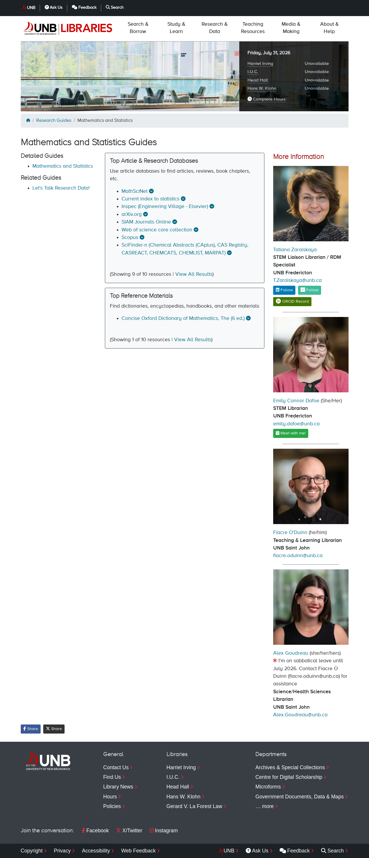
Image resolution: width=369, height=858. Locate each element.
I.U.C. (252, 72)
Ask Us (54, 7)
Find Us (112, 777)
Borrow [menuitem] (138, 28)
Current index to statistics (150, 199)
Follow (284, 290)
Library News (118, 787)
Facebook (95, 830)
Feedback (84, 7)
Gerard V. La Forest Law (194, 806)
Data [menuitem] (215, 28)
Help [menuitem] (329, 28)
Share (30, 729)
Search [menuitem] (332, 851)
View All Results (193, 274)
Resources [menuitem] (253, 28)
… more (264, 806)
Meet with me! (291, 433)
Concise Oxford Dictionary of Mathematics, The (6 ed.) (183, 318)
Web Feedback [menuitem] (138, 851)
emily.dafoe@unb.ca (296, 424)
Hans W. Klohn (261, 88)
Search (115, 7)
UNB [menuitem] (229, 851)
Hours (110, 797)
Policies (112, 806)
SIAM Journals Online (146, 222)
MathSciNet (135, 191)
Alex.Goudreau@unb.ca (300, 714)
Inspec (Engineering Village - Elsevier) (165, 206)
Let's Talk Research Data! (61, 188)
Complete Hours (266, 99)
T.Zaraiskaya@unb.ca (297, 280)
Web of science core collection (157, 230)
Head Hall (257, 80)
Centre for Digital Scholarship (288, 777)
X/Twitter (129, 830)
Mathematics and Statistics (62, 166)
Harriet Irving (260, 63)
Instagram (163, 830)
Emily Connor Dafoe (296, 400)
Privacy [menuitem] (62, 851)
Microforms (268, 787)
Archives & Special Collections (290, 767)
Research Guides (53, 120)
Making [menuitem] (291, 28)
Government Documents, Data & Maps (299, 797)
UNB (31, 8)
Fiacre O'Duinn (290, 532)
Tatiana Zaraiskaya (295, 249)
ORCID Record (292, 301)
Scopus (130, 237)
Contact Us (116, 767)
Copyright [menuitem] (32, 851)
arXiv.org (132, 214)
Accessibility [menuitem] (96, 851)
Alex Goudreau (290, 653)
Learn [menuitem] (176, 28)
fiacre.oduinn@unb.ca (298, 555)
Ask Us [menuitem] (257, 851)
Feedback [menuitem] (295, 851)
